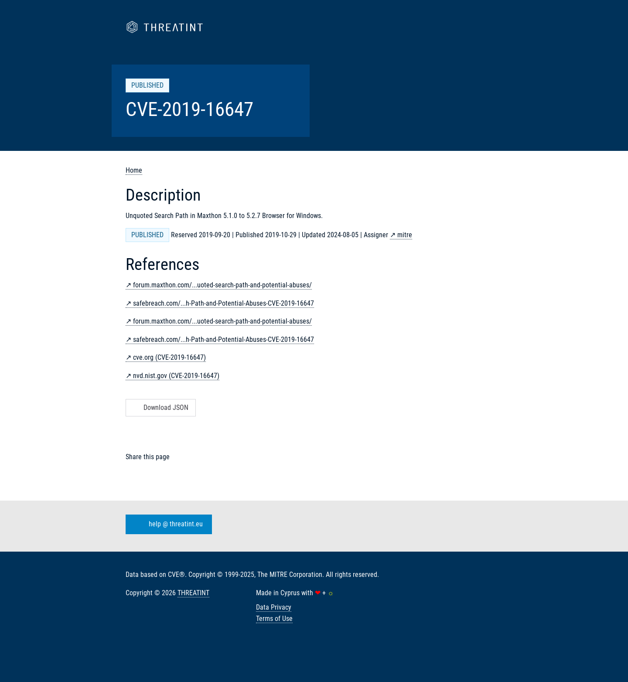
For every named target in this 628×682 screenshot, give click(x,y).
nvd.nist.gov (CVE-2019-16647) (176, 376)
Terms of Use (274, 618)
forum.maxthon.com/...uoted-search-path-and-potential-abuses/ (222, 285)
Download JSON (159, 407)
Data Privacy (273, 607)
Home (134, 170)
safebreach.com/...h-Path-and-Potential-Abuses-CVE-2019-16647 (223, 303)
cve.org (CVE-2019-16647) (169, 357)
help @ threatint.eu (167, 524)
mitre (404, 235)
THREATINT (193, 593)
